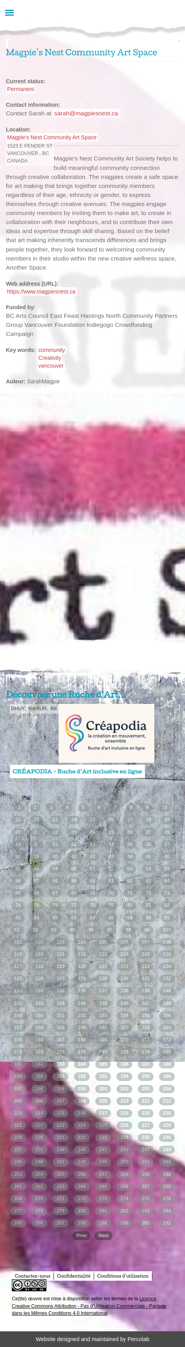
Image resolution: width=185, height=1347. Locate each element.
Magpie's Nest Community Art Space (52, 137)
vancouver (51, 366)
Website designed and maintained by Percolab (92, 1339)
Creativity (49, 358)
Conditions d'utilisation (123, 1276)
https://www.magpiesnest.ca (41, 291)
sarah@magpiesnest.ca (86, 113)
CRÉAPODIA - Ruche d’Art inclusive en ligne (77, 771)
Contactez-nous (32, 1276)
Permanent (20, 89)
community (51, 350)
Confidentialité (74, 1276)
